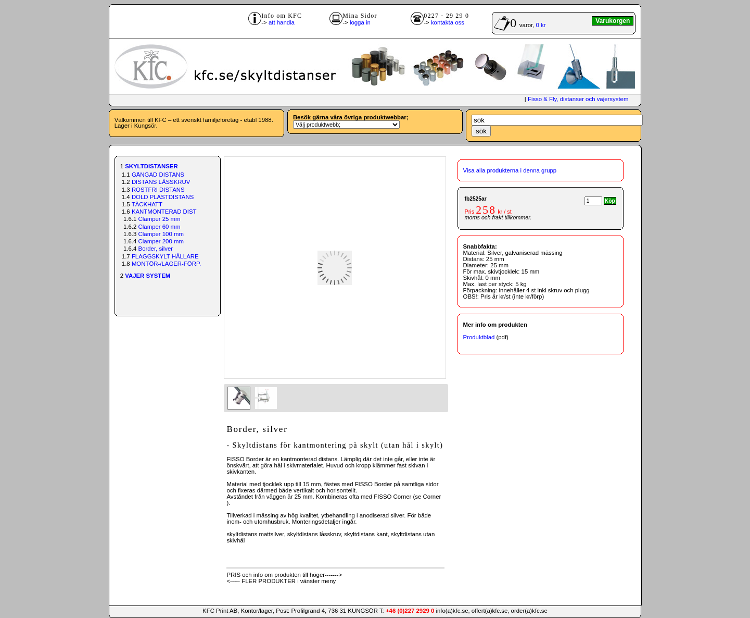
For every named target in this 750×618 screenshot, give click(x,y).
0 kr (541, 25)
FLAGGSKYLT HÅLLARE (165, 256)
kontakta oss (447, 22)
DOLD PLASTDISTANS (163, 197)
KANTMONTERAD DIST (164, 211)
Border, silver (155, 248)
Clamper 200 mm (161, 241)
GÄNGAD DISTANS (158, 174)
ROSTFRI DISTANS (158, 190)
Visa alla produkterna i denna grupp (510, 170)
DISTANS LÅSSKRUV (161, 182)
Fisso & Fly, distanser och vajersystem (578, 99)
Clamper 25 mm (159, 219)
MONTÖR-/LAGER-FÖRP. (166, 264)
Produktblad (479, 337)
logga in (360, 22)
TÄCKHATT (147, 204)
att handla (282, 22)
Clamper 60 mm (159, 227)
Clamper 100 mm (161, 234)
